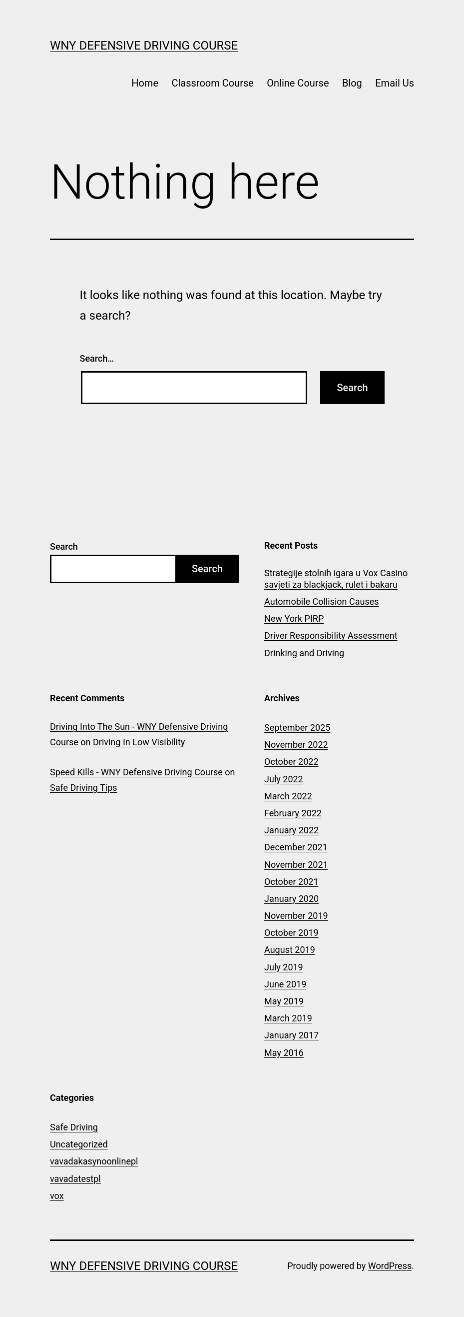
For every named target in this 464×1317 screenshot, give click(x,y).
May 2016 (284, 1052)
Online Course (298, 83)
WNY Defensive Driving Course (144, 46)
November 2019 (296, 915)
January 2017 (291, 1035)
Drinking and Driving (304, 653)
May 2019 (284, 1001)
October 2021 (291, 881)
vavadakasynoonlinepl (94, 1161)
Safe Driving (74, 1127)
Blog (352, 83)
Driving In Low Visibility (139, 742)
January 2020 (291, 898)
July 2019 (283, 967)
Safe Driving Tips (83, 787)
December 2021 (296, 847)
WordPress (390, 1265)
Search (64, 546)
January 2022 (291, 830)
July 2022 (283, 779)
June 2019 (285, 984)
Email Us (394, 83)
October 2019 (291, 932)
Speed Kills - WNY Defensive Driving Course (136, 772)
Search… (97, 358)
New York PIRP (294, 618)
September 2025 (297, 727)
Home (144, 83)
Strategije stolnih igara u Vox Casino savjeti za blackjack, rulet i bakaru (336, 579)
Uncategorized (79, 1144)
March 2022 (288, 796)
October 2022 (291, 761)
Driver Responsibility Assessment (331, 635)
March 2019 (288, 1018)
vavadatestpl (75, 1178)
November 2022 (296, 744)
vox (57, 1195)
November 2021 (296, 864)
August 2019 (289, 949)
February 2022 (293, 813)
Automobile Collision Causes (321, 601)
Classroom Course (212, 83)
